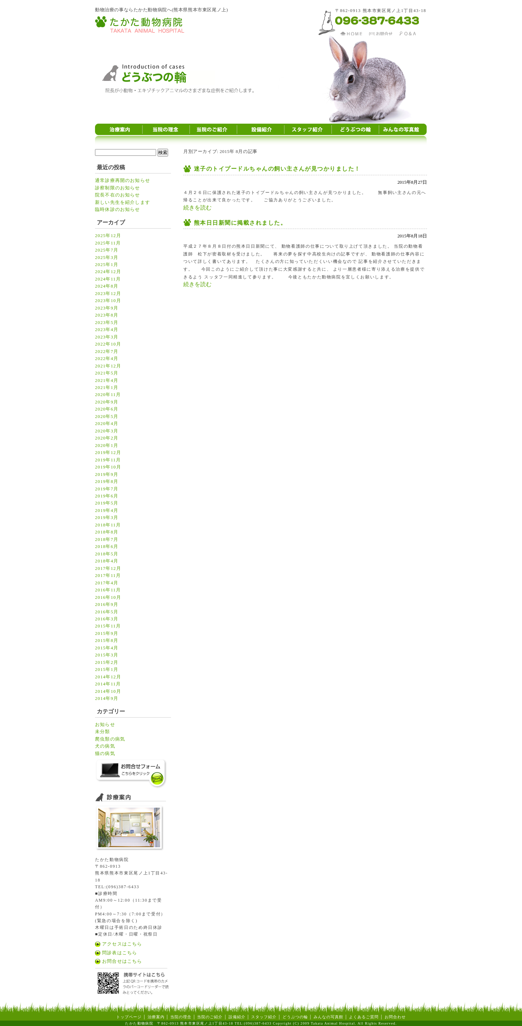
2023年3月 (106, 337)
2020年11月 (108, 394)
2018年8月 (106, 532)
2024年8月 (106, 286)
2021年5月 (106, 373)
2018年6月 (106, 546)
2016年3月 (106, 619)
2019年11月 (108, 460)
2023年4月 (106, 329)
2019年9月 (106, 474)
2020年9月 (106, 402)
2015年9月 (106, 633)
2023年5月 (106, 322)
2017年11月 (108, 575)
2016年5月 (106, 611)
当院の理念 (180, 1017)
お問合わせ (395, 1017)
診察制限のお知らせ (117, 187)
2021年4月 (106, 380)
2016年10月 (108, 597)
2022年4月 (106, 358)
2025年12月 (108, 235)
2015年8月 (106, 640)
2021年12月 (108, 366)
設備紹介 (237, 1017)
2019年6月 (106, 496)
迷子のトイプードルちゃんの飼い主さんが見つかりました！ (277, 169)
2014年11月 (108, 684)
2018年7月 (106, 539)
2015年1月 (106, 669)
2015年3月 (106, 655)
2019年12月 (108, 452)
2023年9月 (106, 308)
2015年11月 (108, 626)
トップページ (129, 1017)
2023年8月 (106, 315)
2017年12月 (108, 568)
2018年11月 (108, 525)
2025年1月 (106, 264)
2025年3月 (106, 257)
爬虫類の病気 (110, 739)
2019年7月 (106, 489)
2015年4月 (106, 647)
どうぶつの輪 (295, 1017)
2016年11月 (108, 590)
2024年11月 (108, 279)
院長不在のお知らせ (117, 195)
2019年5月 (106, 503)
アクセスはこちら (122, 944)
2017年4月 (106, 582)
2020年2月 (106, 438)
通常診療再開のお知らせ (122, 180)
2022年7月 (106, 351)
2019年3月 (106, 517)
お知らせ (105, 724)
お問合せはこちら (122, 961)
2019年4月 (106, 510)
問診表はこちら (119, 952)
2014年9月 (106, 698)
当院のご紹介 (210, 1017)
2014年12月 (108, 676)
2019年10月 (108, 467)
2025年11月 (108, 243)
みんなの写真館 (328, 1017)
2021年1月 (106, 387)
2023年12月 (108, 293)
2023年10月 (108, 300)
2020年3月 (106, 431)
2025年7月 (106, 250)
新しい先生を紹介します (122, 202)
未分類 (102, 731)
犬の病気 (105, 746)
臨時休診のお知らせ (117, 209)
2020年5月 (106, 416)
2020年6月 (106, 409)
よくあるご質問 (364, 1017)
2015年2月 (106, 662)
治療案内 (156, 1017)
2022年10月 (108, 344)
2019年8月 (106, 481)
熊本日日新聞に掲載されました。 (240, 223)
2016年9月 (106, 604)
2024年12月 (108, 271)
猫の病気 (105, 753)
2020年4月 (106, 423)
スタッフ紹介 (264, 1017)
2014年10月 (108, 691)
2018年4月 (106, 561)
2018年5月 (106, 554)
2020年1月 (106, 445)
